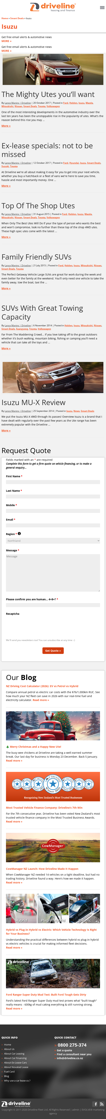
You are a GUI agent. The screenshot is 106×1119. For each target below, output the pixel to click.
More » (6, 126)
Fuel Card (9, 1071)
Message (12, 550)
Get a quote (64, 1050)
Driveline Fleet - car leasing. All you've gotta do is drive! (53, 7)
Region (13, 534)
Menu (102, 7)
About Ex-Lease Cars (15, 1062)
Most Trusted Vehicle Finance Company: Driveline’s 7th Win (44, 807)
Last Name (14, 490)
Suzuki (5, 166)
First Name (14, 476)
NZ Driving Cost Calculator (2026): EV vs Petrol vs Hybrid (42, 686)
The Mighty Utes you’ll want (48, 94)
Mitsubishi (7, 106)
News (76, 411)
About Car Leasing (14, 1053)
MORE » (6, 41)
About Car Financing (15, 1058)
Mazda (89, 102)
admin (75, 1109)
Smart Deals (17, 18)
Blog (6, 1076)
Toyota (41, 106)
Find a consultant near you (74, 1054)
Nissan (18, 106)
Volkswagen (53, 106)
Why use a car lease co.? (17, 1080)
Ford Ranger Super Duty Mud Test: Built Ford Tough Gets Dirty (46, 994)
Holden (73, 102)
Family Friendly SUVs (36, 257)
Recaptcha (12, 613)
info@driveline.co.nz (70, 1058)
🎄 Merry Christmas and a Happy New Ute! (33, 746)
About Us (9, 1049)
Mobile (11, 505)
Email (10, 519)
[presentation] (34, 625)
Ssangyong (22, 328)
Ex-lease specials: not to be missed (47, 149)
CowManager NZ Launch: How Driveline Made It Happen (42, 869)
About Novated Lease (16, 1067)
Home (4, 18)
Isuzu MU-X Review (33, 402)
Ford (65, 102)
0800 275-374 (72, 1045)
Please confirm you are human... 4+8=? (32, 599)
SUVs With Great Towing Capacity (42, 312)
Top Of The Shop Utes (38, 205)
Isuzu (9, 26)
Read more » (41, 700)
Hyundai (74, 162)
